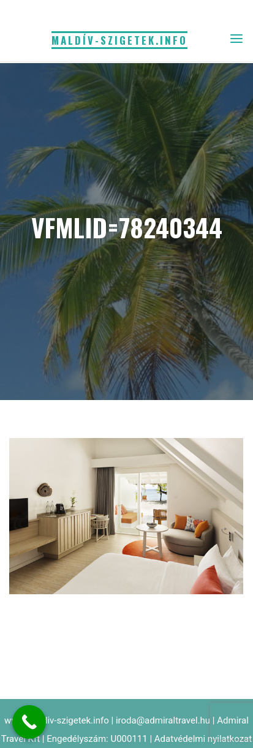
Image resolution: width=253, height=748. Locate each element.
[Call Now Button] (29, 722)
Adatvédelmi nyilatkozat (203, 738)
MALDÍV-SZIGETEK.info (119, 40)
